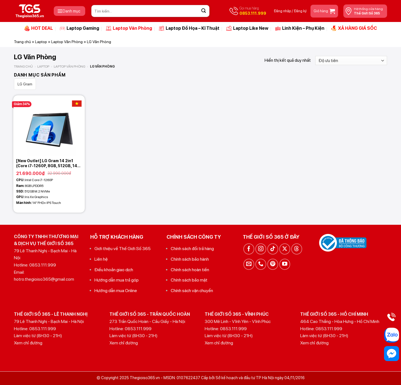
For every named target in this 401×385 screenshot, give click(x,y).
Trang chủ (22, 42)
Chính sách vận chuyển (192, 290)
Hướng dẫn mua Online (115, 290)
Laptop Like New (247, 28)
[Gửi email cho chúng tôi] (248, 264)
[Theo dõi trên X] (284, 248)
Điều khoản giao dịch (113, 269)
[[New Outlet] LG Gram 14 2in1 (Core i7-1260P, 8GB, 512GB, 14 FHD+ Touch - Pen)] (49, 125)
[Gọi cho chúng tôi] (260, 264)
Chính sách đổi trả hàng (192, 248)
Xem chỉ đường (28, 342)
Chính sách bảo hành (190, 259)
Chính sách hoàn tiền (190, 269)
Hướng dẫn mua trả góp (116, 280)
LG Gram (25, 84)
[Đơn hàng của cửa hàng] (351, 60)
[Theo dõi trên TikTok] (272, 248)
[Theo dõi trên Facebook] (248, 248)
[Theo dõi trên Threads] (296, 248)
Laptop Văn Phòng (129, 28)
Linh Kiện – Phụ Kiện (299, 28)
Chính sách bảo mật (189, 280)
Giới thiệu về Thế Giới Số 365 (122, 248)
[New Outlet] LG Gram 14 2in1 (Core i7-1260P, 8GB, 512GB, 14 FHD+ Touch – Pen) (46, 163)
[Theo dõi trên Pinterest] (272, 264)
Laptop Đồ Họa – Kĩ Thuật (189, 28)
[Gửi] (203, 11)
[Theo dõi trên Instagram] (260, 248)
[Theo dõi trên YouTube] (284, 264)
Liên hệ (101, 259)
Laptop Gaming (79, 28)
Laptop (41, 42)
